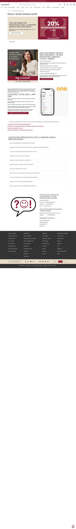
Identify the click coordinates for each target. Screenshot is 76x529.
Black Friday (26, 253)
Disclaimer (45, 265)
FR (60, 4)
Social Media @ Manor (28, 248)
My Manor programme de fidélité (30, 238)
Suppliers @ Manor (12, 246)
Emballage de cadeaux (46, 238)
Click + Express (11, 243)
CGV (32, 265)
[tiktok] (33, 262)
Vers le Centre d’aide (14, 261)
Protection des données (38, 265)
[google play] (48, 262)
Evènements (59, 243)
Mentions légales (22, 265)
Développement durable (61, 251)
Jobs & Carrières (60, 238)
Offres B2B (44, 246)
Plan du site (28, 265)
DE (55, 261)
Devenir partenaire (45, 243)
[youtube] (31, 262)
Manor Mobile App (27, 243)
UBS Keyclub (26, 246)
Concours (44, 253)
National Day (26, 256)
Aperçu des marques (52, 265)
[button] (2, 7)
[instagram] (26, 262)
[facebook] (28, 262)
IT (65, 261)
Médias (58, 253)
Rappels (43, 248)
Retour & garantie (11, 238)
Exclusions (44, 251)
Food (58, 246)
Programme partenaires (12, 248)
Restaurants (59, 248)
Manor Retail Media (12, 251)
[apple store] (45, 262)
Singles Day (26, 251)
